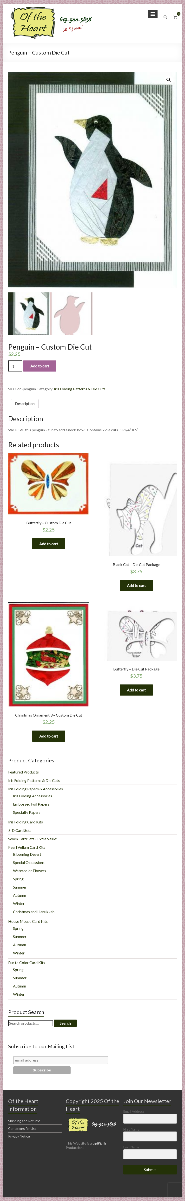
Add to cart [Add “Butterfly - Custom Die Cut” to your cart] (48, 543)
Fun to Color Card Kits (26, 962)
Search (65, 1023)
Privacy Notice (19, 1136)
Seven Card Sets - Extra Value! (32, 838)
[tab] (25, 403)
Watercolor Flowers (29, 870)
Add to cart (39, 366)
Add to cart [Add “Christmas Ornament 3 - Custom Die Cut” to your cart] (48, 736)
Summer (19, 887)
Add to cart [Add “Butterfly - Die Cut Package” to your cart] (136, 690)
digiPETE (99, 1143)
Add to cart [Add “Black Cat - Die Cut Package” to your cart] (136, 585)
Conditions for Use (22, 1128)
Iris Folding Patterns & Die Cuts (80, 389)
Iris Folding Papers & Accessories (35, 789)
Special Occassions (29, 862)
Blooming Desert (27, 854)
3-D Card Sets (19, 830)
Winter (19, 903)
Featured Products (23, 772)
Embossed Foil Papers (31, 804)
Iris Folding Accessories (32, 796)
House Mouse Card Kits (28, 921)
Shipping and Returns (24, 1121)
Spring (18, 879)
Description (24, 403)
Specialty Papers (26, 812)
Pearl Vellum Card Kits (26, 847)
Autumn (19, 895)
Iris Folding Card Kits (25, 822)
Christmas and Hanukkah (33, 911)
